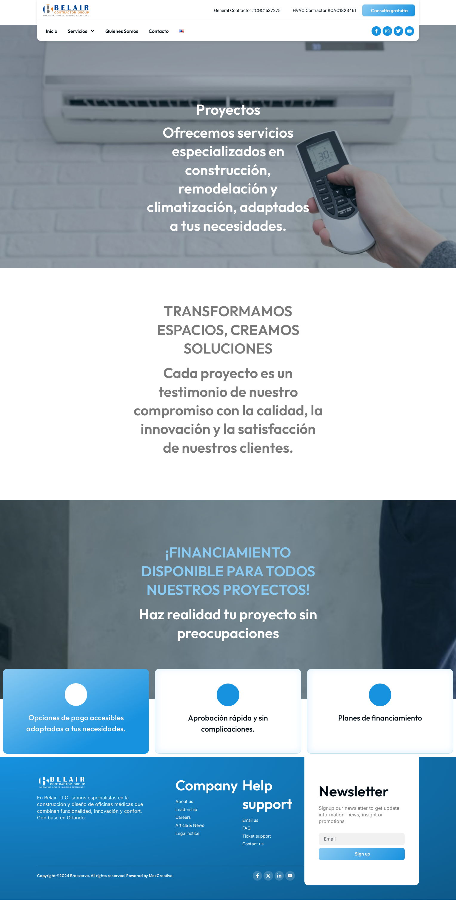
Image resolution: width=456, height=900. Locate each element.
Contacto (159, 31)
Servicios (81, 31)
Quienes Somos (121, 31)
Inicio (51, 31)
